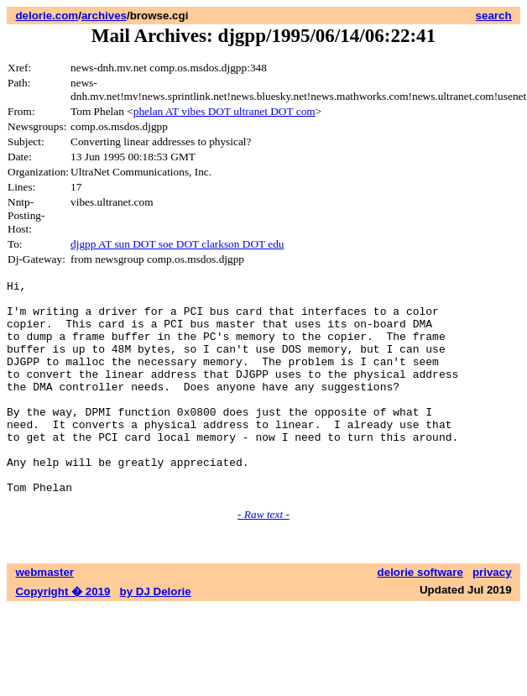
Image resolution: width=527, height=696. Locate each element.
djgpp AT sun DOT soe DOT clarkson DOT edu (177, 244)
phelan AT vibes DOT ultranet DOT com (224, 111)
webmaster (44, 615)
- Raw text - (263, 557)
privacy (492, 615)
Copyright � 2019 (62, 634)
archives (104, 15)
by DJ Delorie (155, 634)
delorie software (420, 615)
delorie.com (46, 15)
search (494, 15)
